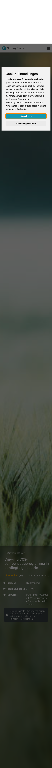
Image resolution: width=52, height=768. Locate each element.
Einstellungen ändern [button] (26, 79)
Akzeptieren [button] (26, 72)
